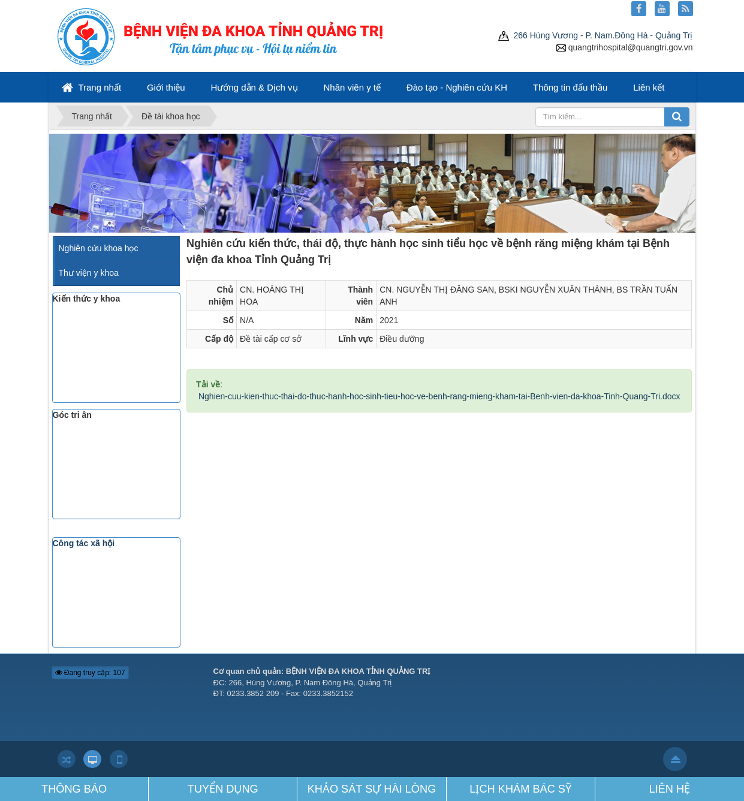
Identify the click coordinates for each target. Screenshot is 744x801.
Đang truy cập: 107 (90, 672)
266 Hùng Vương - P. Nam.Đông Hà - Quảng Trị (595, 35)
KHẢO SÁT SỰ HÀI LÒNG (372, 789)
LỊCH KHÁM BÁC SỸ (520, 789)
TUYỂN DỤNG (223, 789)
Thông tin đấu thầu (570, 87)
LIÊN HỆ (670, 789)
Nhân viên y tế (352, 87)
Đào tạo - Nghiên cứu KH (456, 87)
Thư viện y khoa (89, 273)
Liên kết (648, 87)
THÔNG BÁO (74, 789)
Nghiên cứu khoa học (98, 248)
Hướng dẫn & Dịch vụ (254, 87)
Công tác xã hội (84, 543)
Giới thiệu (166, 87)
